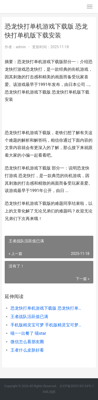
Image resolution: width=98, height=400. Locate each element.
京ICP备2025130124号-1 (76, 386)
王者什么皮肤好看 (27, 350)
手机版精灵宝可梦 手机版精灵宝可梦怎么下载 (47, 324)
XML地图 (49, 392)
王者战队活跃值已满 (29, 316)
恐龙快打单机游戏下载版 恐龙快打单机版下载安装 (47, 308)
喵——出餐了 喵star (28, 333)
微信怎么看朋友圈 (27, 341)
